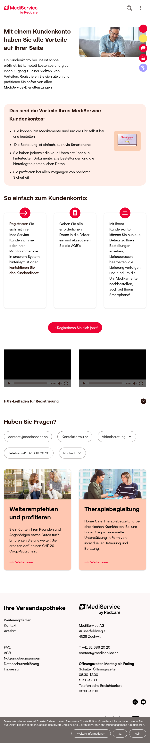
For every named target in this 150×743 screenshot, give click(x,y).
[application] (37, 368)
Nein (137, 733)
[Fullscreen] (66, 383)
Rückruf (69, 453)
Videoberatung (114, 437)
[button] (140, 8)
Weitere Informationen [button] (91, 733)
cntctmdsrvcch (28, 437)
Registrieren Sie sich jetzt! (77, 328)
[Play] (9, 383)
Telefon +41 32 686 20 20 (28, 453)
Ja (119, 733)
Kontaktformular (75, 437)
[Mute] (60, 383)
